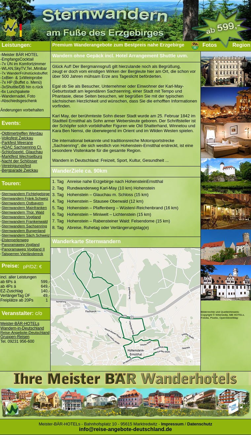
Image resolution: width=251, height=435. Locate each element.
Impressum (172, 423)
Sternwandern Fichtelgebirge (26, 194)
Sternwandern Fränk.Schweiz (25, 198)
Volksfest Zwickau (17, 138)
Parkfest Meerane (17, 142)
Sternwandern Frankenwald (25, 221)
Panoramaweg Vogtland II (23, 249)
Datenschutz (199, 423)
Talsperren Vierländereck (22, 254)
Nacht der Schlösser (19, 161)
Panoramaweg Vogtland (21, 244)
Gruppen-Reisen (14, 336)
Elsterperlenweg (15, 240)
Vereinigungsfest (16, 165)
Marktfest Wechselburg (22, 156)
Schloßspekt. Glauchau (22, 152)
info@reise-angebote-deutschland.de (125, 429)
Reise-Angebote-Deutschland (25, 332)
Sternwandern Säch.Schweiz (26, 235)
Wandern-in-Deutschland (22, 328)
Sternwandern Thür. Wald (23, 212)
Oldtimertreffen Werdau (22, 133)
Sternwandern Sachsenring (24, 226)
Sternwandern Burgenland (23, 231)
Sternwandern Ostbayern (23, 203)
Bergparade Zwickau (20, 170)
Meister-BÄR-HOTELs (19, 323)
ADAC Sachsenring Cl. (22, 147)
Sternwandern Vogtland (21, 217)
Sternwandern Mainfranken (24, 208)
